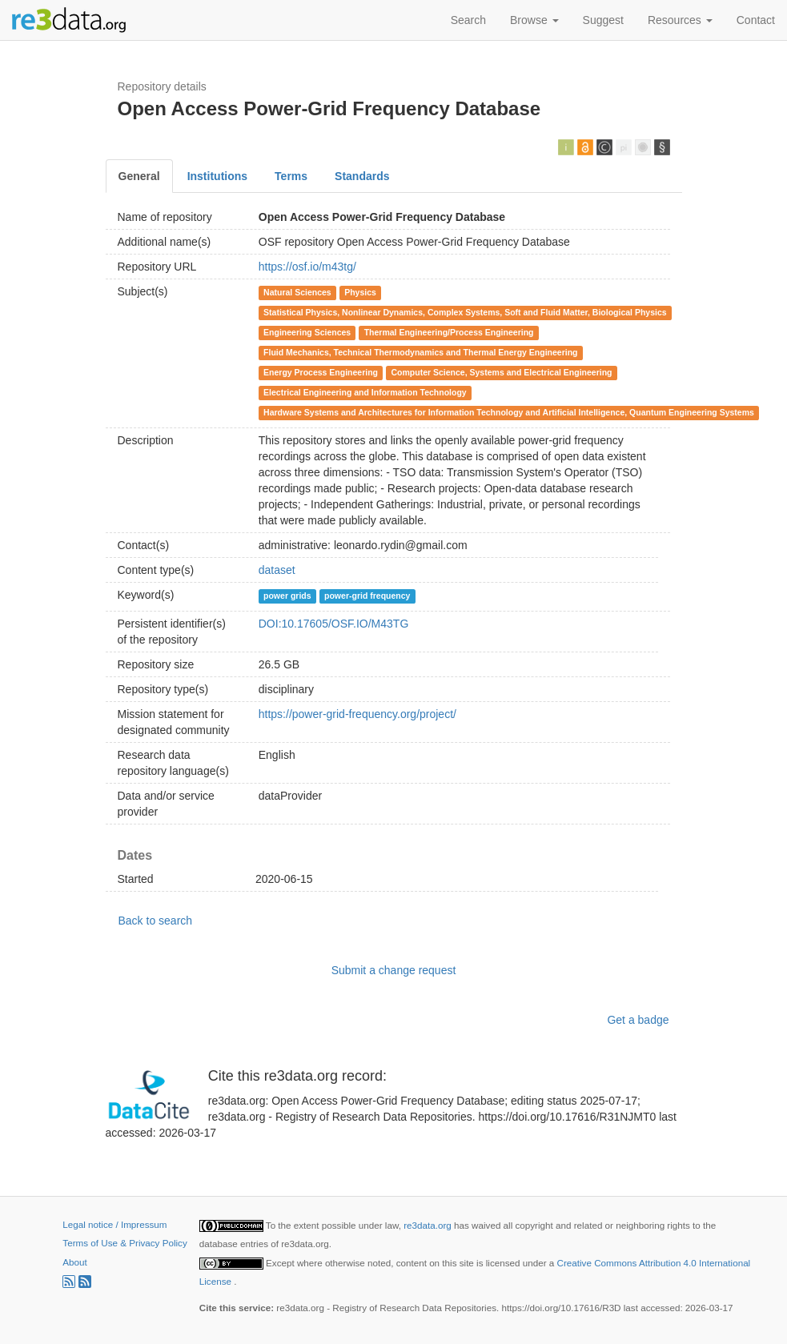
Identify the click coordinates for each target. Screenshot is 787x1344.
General (139, 176)
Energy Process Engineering (320, 372)
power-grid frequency (367, 595)
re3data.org (429, 1225)
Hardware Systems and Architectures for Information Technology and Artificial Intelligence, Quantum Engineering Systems (508, 412)
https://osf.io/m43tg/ (307, 266)
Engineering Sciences (307, 332)
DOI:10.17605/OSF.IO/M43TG (334, 623)
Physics (360, 292)
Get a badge (638, 1019)
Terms (291, 176)
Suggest (603, 20)
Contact (756, 20)
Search (468, 20)
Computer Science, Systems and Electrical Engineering (501, 372)
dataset (277, 570)
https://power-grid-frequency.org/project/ (357, 714)
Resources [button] (680, 20)
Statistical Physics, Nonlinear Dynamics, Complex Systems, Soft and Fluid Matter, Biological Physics (465, 312)
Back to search (155, 920)
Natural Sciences (297, 292)
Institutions (217, 176)
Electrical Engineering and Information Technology (365, 392)
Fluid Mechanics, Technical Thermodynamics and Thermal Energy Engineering (420, 352)
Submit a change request (393, 970)
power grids (287, 595)
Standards (362, 176)
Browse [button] (534, 20)
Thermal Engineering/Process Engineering (449, 332)
